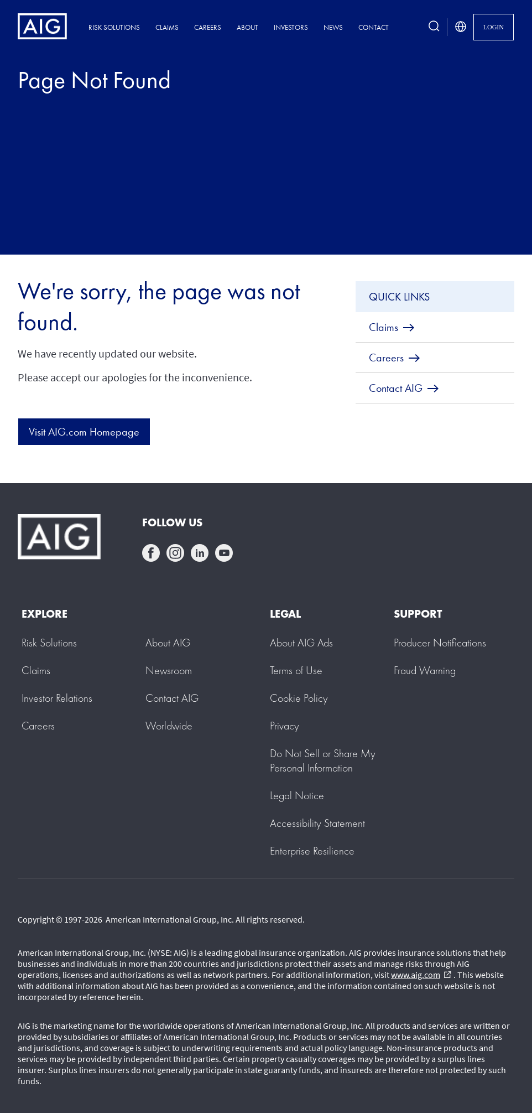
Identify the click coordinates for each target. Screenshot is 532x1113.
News (333, 27)
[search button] (434, 27)
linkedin (199, 553)
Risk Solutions (114, 27)
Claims (167, 27)
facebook (151, 553)
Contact (373, 27)
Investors (291, 27)
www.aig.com (421, 974)
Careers (207, 27)
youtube (224, 553)
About (247, 27)
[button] (322, 760)
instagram (175, 553)
